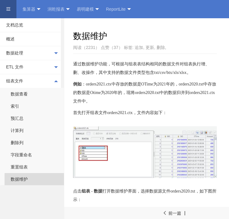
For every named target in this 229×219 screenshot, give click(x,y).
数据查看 (19, 94)
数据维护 (19, 179)
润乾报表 (59, 9)
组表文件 (32, 80)
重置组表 (19, 167)
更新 (150, 47)
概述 (10, 38)
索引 (15, 106)
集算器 (32, 9)
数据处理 (32, 53)
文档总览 (14, 25)
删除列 (17, 142)
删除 (161, 47)
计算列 (17, 130)
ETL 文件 (32, 67)
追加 (139, 47)
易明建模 (88, 9)
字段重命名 (21, 154)
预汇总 (17, 118)
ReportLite (118, 9)
